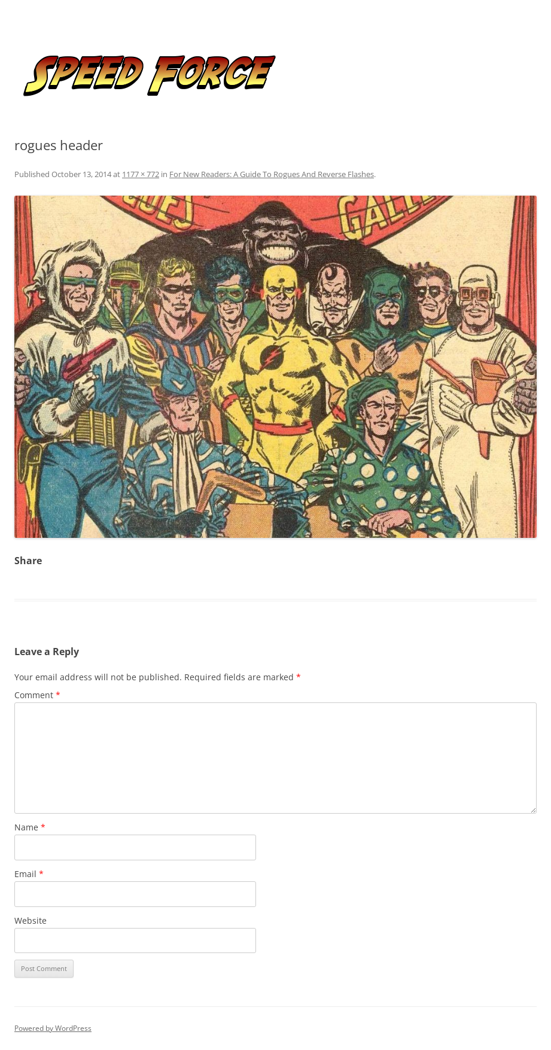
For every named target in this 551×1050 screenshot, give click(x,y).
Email (29, 873)
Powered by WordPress (53, 1028)
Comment (37, 695)
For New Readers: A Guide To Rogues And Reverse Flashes (271, 174)
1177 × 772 (140, 174)
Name (29, 827)
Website (30, 920)
